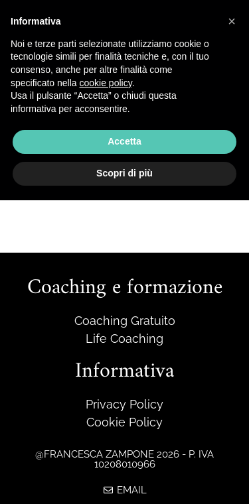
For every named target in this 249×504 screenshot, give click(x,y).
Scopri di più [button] (124, 173)
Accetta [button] (124, 141)
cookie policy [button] (106, 83)
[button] (231, 21)
